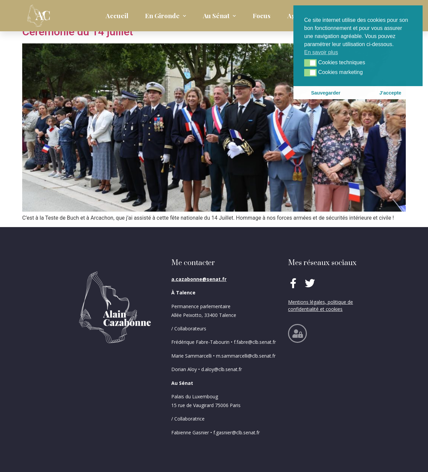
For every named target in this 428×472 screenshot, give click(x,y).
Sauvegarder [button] (325, 93)
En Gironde (165, 16)
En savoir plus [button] (321, 52)
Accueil (117, 15)
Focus (262, 15)
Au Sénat (219, 16)
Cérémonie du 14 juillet (77, 31)
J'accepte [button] (390, 93)
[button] (310, 63)
